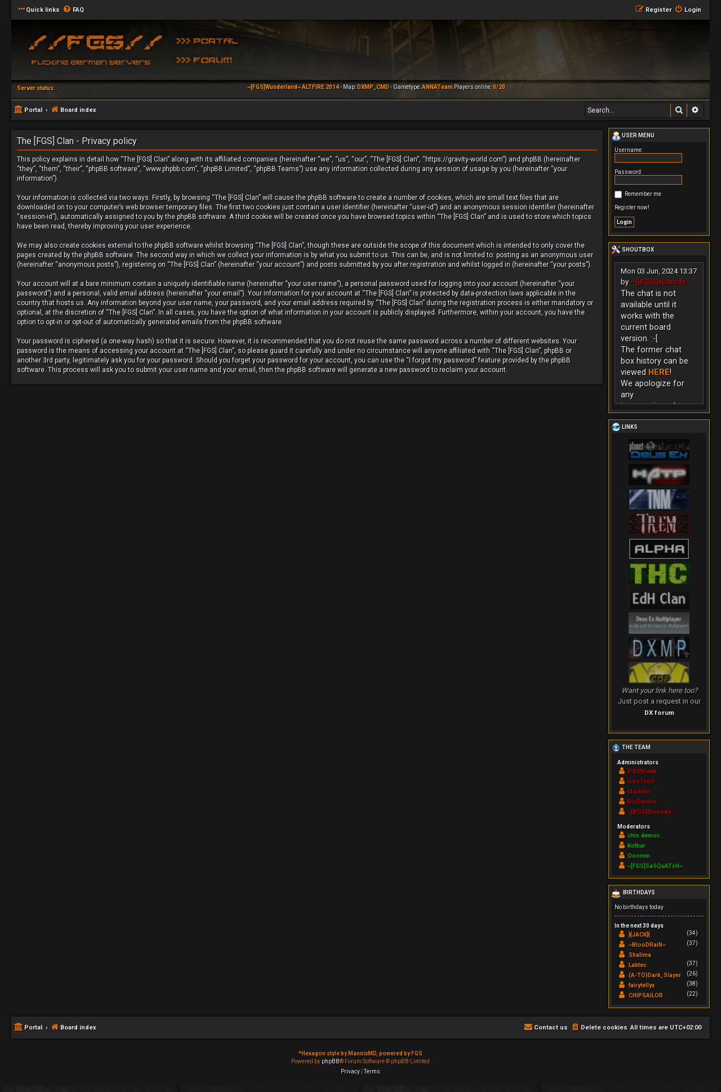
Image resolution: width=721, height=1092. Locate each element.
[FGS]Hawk (642, 771)
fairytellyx (642, 985)
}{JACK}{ (639, 935)
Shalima (640, 955)
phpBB (331, 1061)
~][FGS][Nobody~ (660, 282)
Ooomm (638, 856)
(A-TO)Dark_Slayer (655, 975)
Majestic (639, 792)
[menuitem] (73, 10)
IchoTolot (641, 781)
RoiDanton (642, 802)
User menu (633, 136)
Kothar (636, 846)
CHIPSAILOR (646, 995)
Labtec (638, 965)
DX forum (659, 713)
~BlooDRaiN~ (647, 945)
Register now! (632, 207)
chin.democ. (644, 836)
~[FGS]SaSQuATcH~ (655, 866)
